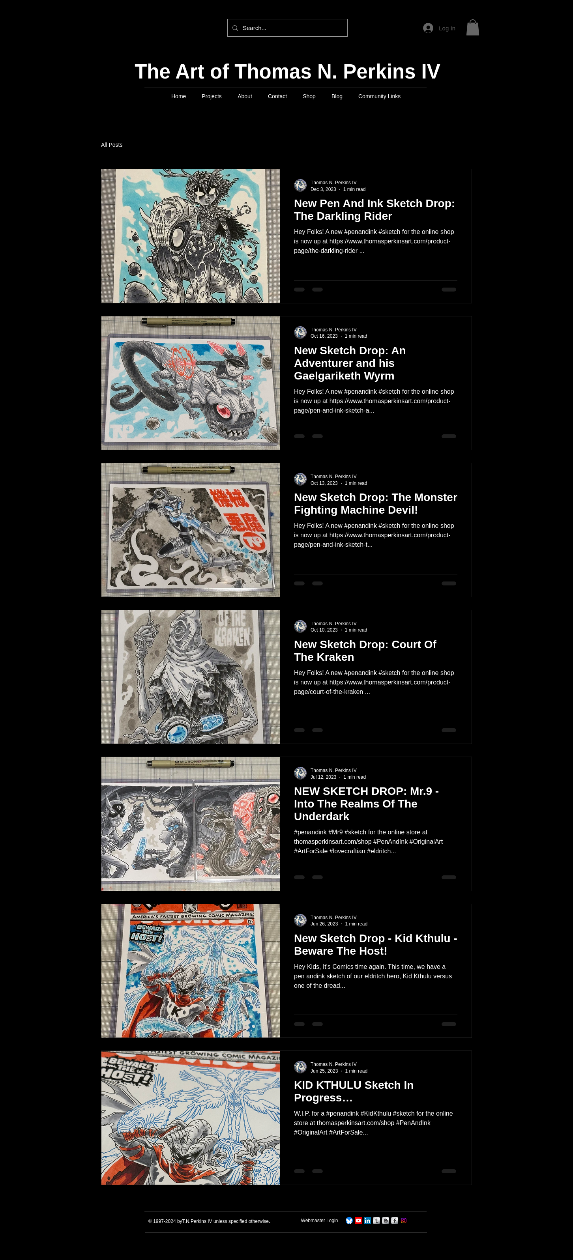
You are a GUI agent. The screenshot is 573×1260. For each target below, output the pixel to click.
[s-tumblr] (376, 1220)
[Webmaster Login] (319, 1221)
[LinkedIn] (367, 1220)
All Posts (111, 145)
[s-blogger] (385, 1220)
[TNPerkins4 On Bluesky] (349, 1220)
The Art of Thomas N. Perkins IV (287, 71)
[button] (472, 27)
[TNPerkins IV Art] (358, 1220)
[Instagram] (403, 1220)
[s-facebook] (394, 1220)
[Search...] (287, 27)
